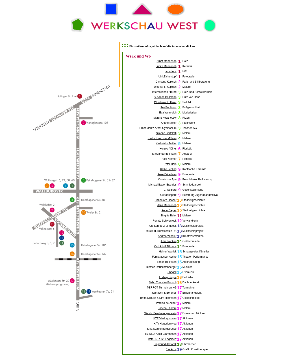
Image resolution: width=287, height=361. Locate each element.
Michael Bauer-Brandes (162, 184)
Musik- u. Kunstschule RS (161, 231)
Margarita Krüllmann (164, 153)
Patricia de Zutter (166, 303)
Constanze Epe (167, 179)
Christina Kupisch (166, 81)
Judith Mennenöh (166, 66)
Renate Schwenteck (164, 220)
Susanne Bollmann (165, 97)
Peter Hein (170, 164)
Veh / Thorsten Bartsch (162, 282)
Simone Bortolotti (166, 133)
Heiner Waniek (167, 251)
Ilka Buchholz (168, 107)
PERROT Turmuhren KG (161, 287)
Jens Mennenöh (166, 205)
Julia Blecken (168, 241)
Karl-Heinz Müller (166, 143)
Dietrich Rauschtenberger (161, 267)
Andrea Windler (167, 236)
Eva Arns (171, 349)
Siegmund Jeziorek (165, 344)
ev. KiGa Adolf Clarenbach (160, 333)
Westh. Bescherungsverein (160, 313)
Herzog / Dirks (167, 148)
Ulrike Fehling (168, 169)
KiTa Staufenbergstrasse (161, 328)
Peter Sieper (168, 210)
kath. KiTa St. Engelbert (162, 339)
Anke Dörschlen (166, 174)
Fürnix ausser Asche (164, 256)
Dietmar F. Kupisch (165, 86)
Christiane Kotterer (165, 102)
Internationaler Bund (164, 92)
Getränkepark (168, 195)
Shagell (171, 272)
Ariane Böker (168, 122)
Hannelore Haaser (165, 200)
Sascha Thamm (167, 308)
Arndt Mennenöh (166, 61)
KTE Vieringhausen (164, 318)
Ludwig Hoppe (167, 277)
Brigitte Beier (168, 215)
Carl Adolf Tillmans (165, 246)
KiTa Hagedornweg (165, 323)
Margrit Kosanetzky (164, 117)
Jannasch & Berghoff (164, 292)
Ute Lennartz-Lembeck (162, 225)
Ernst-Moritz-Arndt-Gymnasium (157, 128)
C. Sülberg (170, 189)
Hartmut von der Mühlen (162, 138)
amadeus (170, 71)
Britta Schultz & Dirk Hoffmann (158, 297)
